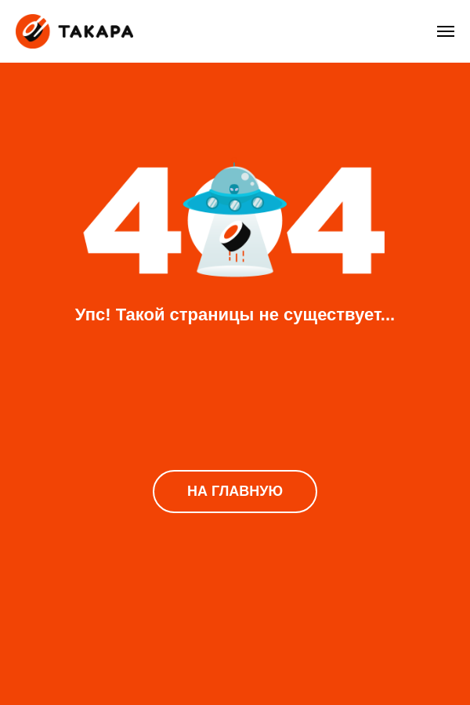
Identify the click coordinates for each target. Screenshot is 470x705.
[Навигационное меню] (445, 31)
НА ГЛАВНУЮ (235, 491)
